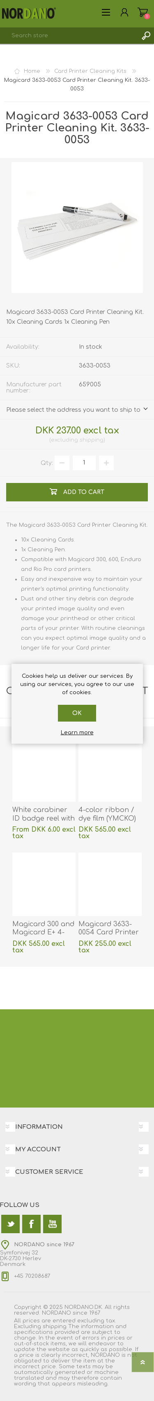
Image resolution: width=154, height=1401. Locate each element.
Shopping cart (142, 12)
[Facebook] (31, 1224)
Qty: (47, 463)
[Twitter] (10, 1224)
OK (77, 713)
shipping (91, 440)
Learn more (77, 732)
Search (146, 35)
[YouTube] (52, 1224)
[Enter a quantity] (84, 463)
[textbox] (68, 35)
